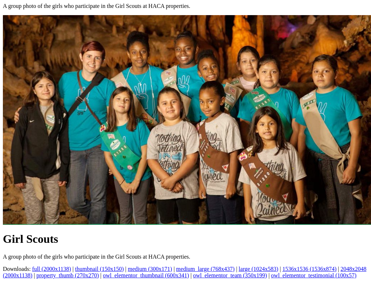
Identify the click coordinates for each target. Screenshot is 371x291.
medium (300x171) (150, 269)
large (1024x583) (258, 269)
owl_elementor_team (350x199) (230, 275)
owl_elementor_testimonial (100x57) (314, 275)
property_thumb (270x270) (67, 275)
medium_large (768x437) (205, 269)
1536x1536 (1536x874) (309, 269)
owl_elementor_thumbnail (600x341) (146, 275)
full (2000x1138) (51, 269)
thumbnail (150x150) (99, 269)
